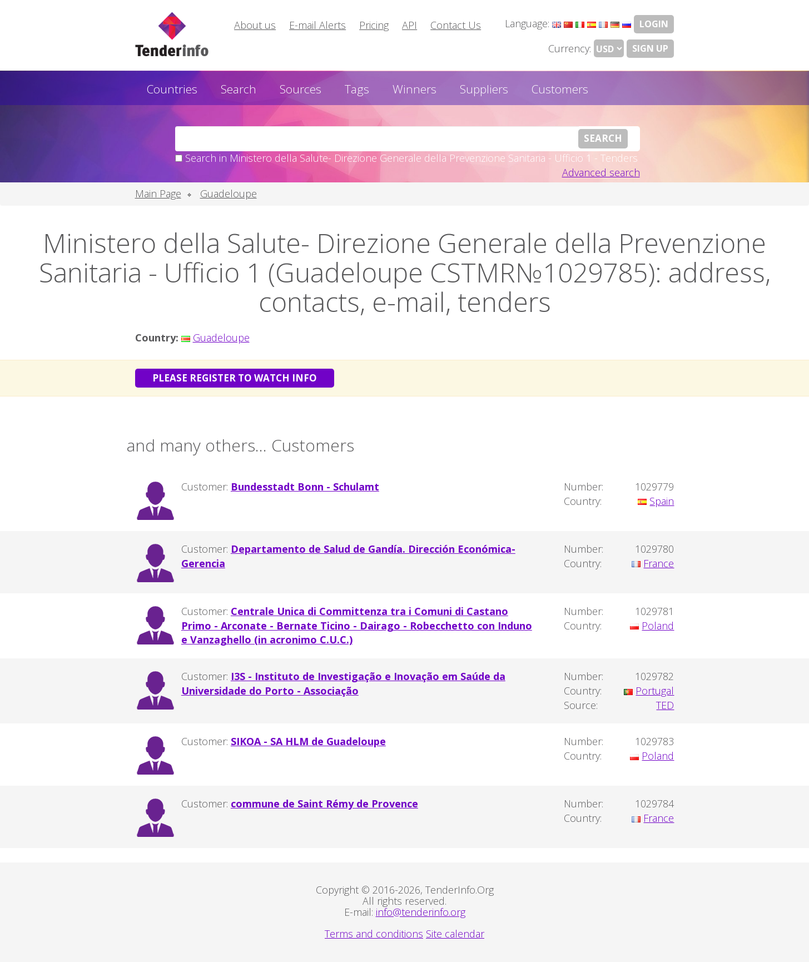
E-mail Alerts (317, 25)
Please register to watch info (234, 377)
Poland (658, 625)
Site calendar (455, 933)
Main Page (158, 193)
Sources (300, 89)
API (409, 25)
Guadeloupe (228, 193)
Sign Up (650, 48)
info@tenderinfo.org (420, 912)
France (658, 563)
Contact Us (455, 25)
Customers (560, 89)
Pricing (374, 25)
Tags (357, 89)
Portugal (655, 690)
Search (238, 89)
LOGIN (653, 24)
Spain (661, 501)
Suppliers (484, 89)
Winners (414, 89)
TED (665, 705)
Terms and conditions (374, 933)
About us (255, 25)
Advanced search (601, 172)
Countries (172, 89)
